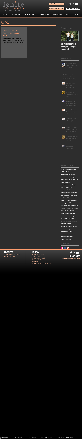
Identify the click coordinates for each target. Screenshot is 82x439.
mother (72, 210)
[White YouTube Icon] (76, 4)
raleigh (70, 226)
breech (76, 177)
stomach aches (64, 234)
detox (62, 195)
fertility (68, 197)
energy (75, 195)
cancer (62, 179)
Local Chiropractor (19, 437)
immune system (64, 203)
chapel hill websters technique (68, 185)
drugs (71, 195)
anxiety (62, 172)
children (63, 187)
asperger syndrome (65, 174)
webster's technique (66, 239)
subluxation (72, 234)
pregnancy (63, 223)
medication (63, 208)
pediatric (63, 221)
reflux (62, 229)
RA (63, 169)
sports (71, 231)
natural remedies (65, 213)
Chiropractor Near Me (32, 437)
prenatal (69, 223)
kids (69, 205)
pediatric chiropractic (71, 221)
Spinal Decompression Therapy (47, 437)
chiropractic (69, 187)
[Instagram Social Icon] (62, 248)
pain (74, 216)
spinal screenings (65, 231)
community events (65, 192)
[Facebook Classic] (65, 248)
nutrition (70, 216)
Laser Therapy (61, 437)
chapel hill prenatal (65, 182)
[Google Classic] (68, 248)
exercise (63, 197)
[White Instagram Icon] (73, 4)
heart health (74, 200)
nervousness (64, 216)
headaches (63, 200)
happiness (73, 197)
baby (66, 177)
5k (61, 169)
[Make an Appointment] (56, 8)
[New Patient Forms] (56, 4)
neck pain (72, 213)
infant (70, 203)
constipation (74, 192)
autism (62, 177)
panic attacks (64, 218)
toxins (67, 236)
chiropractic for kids (66, 190)
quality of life (64, 226)
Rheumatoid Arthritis (70, 169)
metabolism (75, 208)
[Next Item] (76, 36)
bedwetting (71, 177)
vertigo (71, 236)
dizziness (66, 195)
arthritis (67, 172)
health (68, 200)
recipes (75, 226)
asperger (72, 172)
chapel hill (67, 179)
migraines (63, 210)
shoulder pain (68, 229)
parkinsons (71, 218)
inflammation (64, 205)
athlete (73, 174)
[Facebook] (69, 4)
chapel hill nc (74, 179)
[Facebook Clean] (70, 252)
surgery (63, 236)
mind (68, 210)
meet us (69, 208)
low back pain (74, 205)
